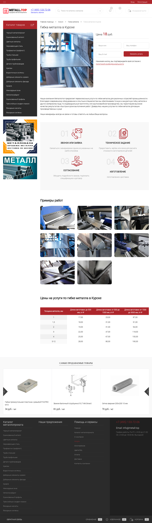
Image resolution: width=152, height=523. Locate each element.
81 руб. (59, 409)
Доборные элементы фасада (14, 480)
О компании (79, 437)
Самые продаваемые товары (76, 363)
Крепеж (6, 466)
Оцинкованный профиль (12, 497)
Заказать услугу (136, 54)
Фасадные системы (11, 511)
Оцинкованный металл (12, 435)
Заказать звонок (37, 12)
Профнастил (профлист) (12, 448)
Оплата (77, 455)
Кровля (6, 484)
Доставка (78, 459)
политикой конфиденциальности (110, 64)
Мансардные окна (10, 488)
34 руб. (10, 409)
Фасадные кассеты (10, 506)
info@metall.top (131, 428)
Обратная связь (12, 519)
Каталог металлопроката (84, 432)
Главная (77, 428)
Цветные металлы (10, 440)
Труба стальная (9, 453)
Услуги (77, 441)
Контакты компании (82, 463)
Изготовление (79, 446)
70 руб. (107, 409)
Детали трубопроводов (12, 462)
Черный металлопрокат (12, 431)
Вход (132, 2)
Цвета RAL (78, 450)
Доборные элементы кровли (14, 475)
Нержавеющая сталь (11, 444)
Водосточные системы (12, 471)
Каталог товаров (20, 25)
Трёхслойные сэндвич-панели (14, 502)
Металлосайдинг (9, 493)
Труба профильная (10, 457)
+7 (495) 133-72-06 (40, 9)
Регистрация (142, 2)
